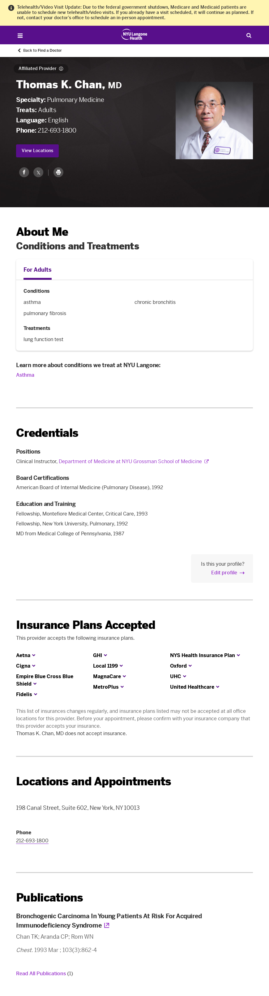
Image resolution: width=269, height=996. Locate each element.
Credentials (47, 433)
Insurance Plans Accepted (85, 625)
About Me (42, 232)
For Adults (37, 269)
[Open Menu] (20, 36)
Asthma (25, 375)
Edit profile (224, 573)
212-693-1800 (57, 130)
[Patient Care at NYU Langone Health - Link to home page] (134, 34)
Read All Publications (44, 973)
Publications (49, 897)
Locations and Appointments (93, 781)
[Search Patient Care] (249, 35)
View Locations (37, 150)
